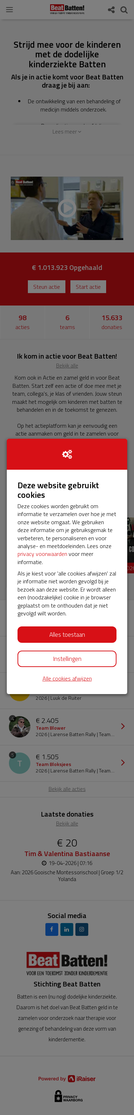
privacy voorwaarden (42, 553)
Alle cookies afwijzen (67, 678)
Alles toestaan (67, 634)
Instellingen (67, 658)
